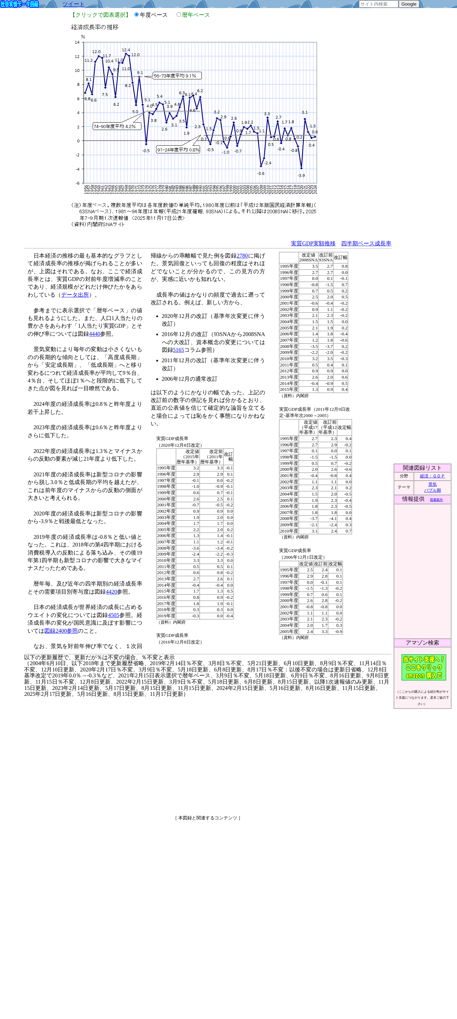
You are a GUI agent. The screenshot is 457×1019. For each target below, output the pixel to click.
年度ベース (156, 15)
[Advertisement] (148, 753)
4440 (94, 334)
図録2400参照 (61, 631)
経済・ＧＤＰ (432, 476)
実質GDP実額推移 (313, 243)
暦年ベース (196, 15)
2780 (242, 256)
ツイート (73, 4)
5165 (178, 350)
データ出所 (75, 295)
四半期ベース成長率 (366, 243)
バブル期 (432, 490)
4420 (111, 592)
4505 (113, 615)
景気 (432, 484)
